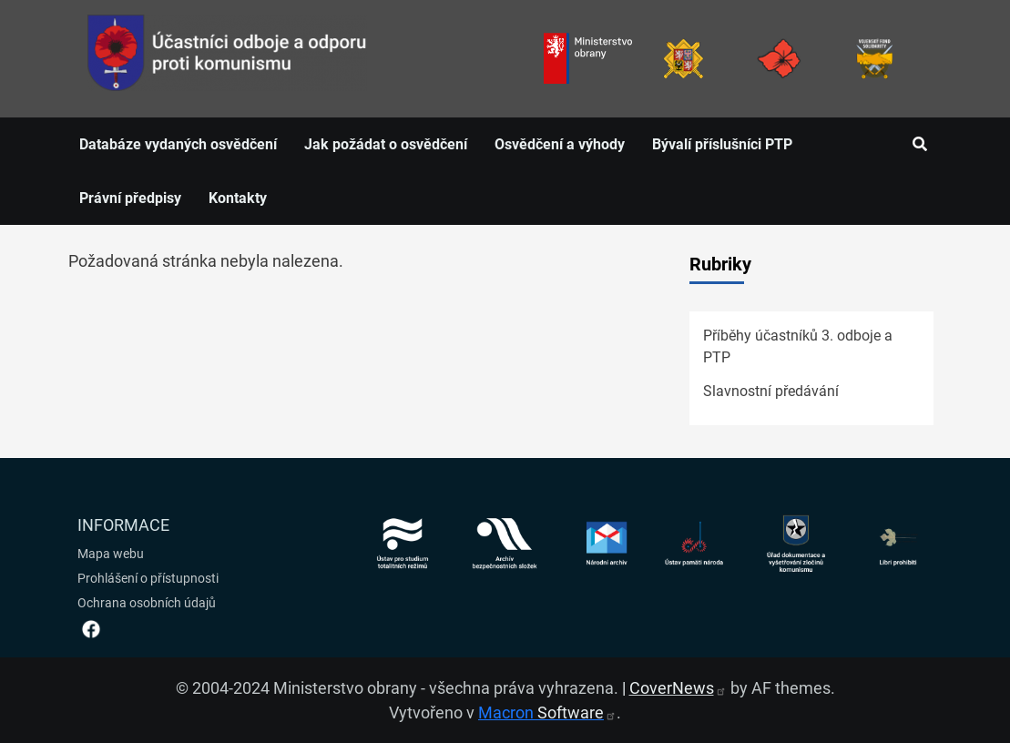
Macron (547, 712)
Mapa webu (110, 553)
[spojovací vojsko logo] (227, 59)
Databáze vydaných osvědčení (178, 144)
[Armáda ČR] (683, 59)
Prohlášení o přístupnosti (148, 578)
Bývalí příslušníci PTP (722, 144)
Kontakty (238, 198)
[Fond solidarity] (875, 59)
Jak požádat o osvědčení (385, 144)
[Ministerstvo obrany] (588, 59)
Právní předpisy (130, 198)
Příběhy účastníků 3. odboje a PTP (798, 346)
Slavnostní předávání (771, 391)
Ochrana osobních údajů (146, 602)
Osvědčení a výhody (560, 144)
